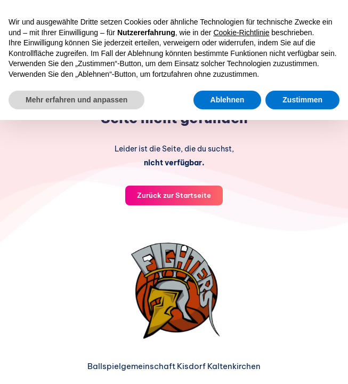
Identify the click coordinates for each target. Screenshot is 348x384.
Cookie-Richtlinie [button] (241, 32)
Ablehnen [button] (228, 99)
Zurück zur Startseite (174, 195)
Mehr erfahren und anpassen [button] (76, 99)
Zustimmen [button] (302, 99)
